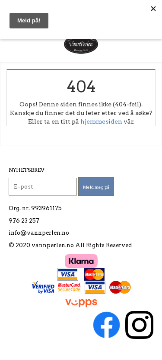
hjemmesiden (101, 121)
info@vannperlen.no (39, 233)
